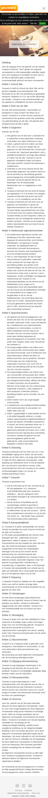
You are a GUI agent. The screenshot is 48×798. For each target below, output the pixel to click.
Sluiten (42, 23)
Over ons (36, 793)
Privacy (18, 790)
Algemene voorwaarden (18, 793)
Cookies (28, 790)
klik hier (33, 23)
